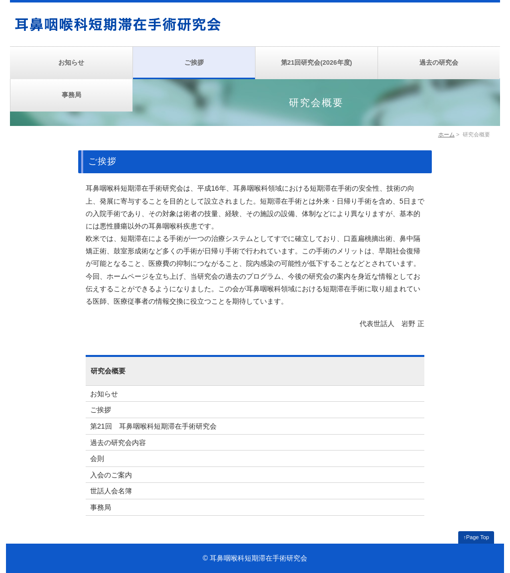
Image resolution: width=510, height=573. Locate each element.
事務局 (71, 95)
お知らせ (71, 62)
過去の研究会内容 (118, 443)
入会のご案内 (111, 475)
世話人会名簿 (111, 491)
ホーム (446, 134)
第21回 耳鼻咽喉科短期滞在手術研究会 (153, 426)
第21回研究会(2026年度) (316, 62)
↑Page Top (476, 537)
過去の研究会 (438, 62)
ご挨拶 (194, 62)
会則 (97, 458)
